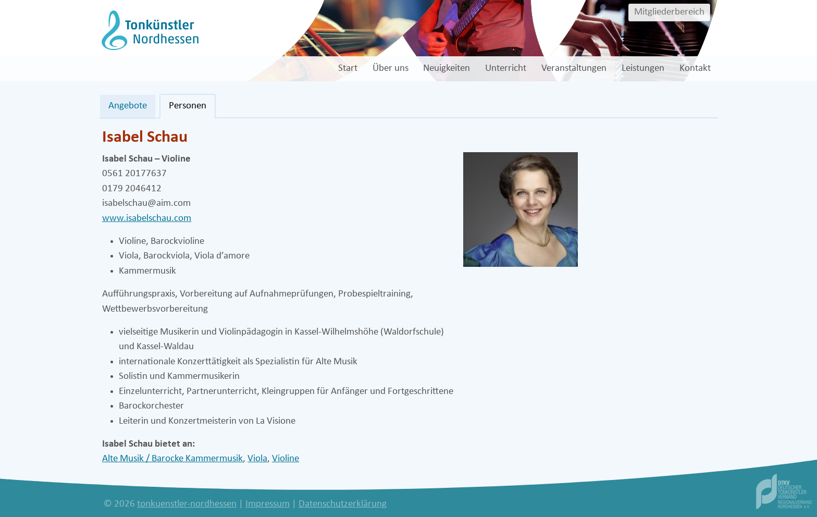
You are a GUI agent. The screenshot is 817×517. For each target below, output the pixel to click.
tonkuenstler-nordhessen (187, 504)
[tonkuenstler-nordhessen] (149, 30)
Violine (285, 459)
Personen (187, 106)
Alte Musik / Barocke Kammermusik (172, 459)
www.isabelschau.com (146, 219)
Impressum (267, 504)
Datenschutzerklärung (343, 504)
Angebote (127, 106)
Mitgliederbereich (669, 12)
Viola (257, 459)
